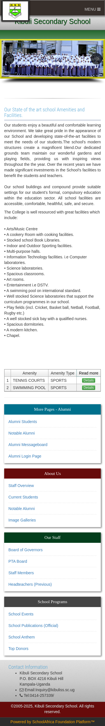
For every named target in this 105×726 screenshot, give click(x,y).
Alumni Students (22, 421)
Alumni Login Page (24, 456)
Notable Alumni (21, 433)
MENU (93, 9)
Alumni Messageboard (27, 444)
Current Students (23, 497)
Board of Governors (25, 550)
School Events (21, 614)
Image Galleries (22, 520)
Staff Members (21, 573)
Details (88, 380)
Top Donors (18, 648)
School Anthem (21, 637)
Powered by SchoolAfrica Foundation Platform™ (52, 722)
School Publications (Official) (33, 625)
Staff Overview (21, 485)
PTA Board (17, 561)
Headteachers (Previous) (30, 584)
